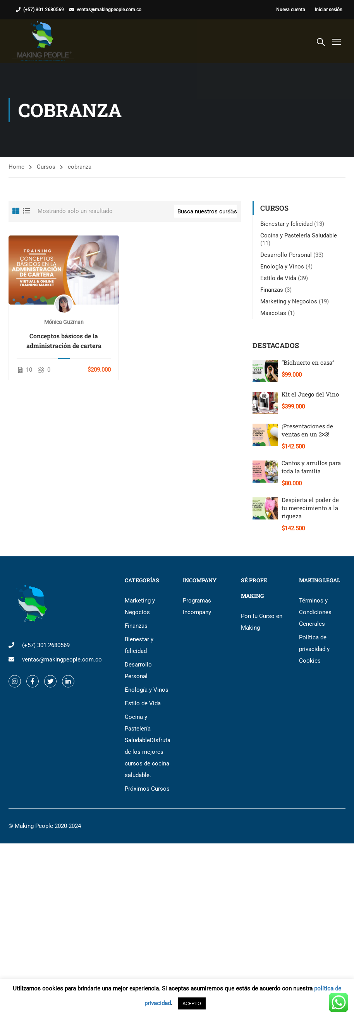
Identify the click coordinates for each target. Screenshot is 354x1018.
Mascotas (273, 313)
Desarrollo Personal (286, 254)
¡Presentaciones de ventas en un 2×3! (307, 430)
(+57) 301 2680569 (43, 9)
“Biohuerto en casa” (308, 362)
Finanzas (271, 289)
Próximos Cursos (147, 788)
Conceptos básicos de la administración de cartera (63, 341)
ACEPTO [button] (191, 1003)
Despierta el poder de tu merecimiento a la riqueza (310, 508)
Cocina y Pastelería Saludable (298, 235)
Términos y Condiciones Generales (315, 612)
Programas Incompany (197, 606)
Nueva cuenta (290, 9)
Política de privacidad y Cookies (314, 649)
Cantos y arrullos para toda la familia (311, 467)
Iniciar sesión (328, 9)
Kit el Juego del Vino (310, 394)
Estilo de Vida (278, 278)
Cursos (46, 166)
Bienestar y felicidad (286, 223)
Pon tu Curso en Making (261, 622)
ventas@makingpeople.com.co (109, 9)
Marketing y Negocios (288, 301)
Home (16, 166)
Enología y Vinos (282, 266)
